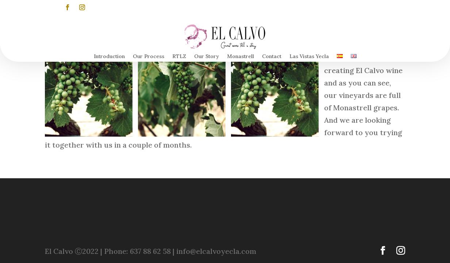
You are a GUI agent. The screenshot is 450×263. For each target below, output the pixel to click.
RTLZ (179, 57)
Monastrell (240, 57)
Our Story (206, 57)
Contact (271, 57)
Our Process (148, 57)
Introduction (109, 57)
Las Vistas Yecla (309, 57)
